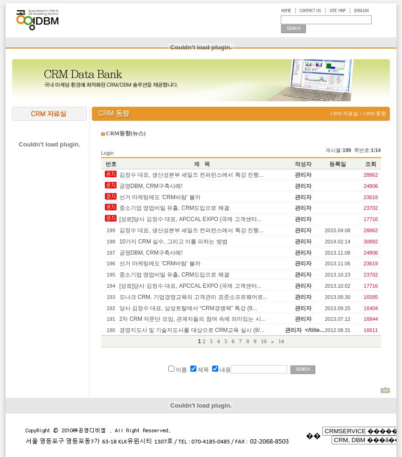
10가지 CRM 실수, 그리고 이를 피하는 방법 (173, 241)
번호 (111, 164)
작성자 (303, 164)
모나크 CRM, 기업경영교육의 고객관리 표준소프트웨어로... (193, 297)
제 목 (202, 164)
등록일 (337, 164)
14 (281, 341)
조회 (370, 164)
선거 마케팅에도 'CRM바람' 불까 (160, 197)
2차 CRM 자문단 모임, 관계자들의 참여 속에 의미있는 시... (192, 319)
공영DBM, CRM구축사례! (151, 186)
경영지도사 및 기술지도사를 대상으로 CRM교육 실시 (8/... (191, 330)
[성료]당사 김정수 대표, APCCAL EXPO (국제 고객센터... (190, 219)
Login (107, 153)
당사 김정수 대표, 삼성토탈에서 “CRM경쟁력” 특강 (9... (188, 308)
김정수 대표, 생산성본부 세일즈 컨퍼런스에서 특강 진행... (191, 175)
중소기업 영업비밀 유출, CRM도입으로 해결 (174, 208)
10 (264, 341)
